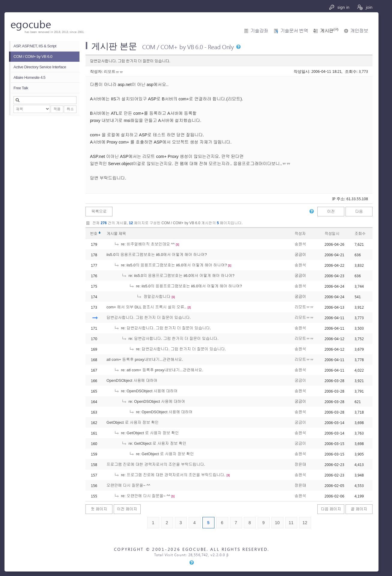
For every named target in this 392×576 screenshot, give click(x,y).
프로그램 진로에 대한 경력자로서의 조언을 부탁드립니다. (155, 464)
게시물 (116, 233)
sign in (339, 7)
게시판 (329, 30)
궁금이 (300, 380)
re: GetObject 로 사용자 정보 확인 (146, 433)
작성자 (300, 233)
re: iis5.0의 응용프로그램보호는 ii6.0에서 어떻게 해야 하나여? (170, 265)
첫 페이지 (99, 509)
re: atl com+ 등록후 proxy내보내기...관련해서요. (158, 370)
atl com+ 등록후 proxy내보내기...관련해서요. (144, 359)
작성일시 (332, 233)
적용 (57, 109)
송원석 (300, 244)
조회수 (360, 233)
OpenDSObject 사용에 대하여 (131, 380)
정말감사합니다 (153, 296)
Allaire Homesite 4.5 (29, 77)
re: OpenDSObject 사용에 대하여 (146, 391)
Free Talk (20, 88)
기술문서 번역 (294, 30)
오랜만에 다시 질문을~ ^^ (128, 485)
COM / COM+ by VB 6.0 (32, 56)
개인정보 (359, 30)
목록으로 (98, 211)
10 (277, 522)
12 (305, 522)
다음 (359, 211)
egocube (30, 24)
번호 (93, 233)
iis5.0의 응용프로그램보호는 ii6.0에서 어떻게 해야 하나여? (156, 254)
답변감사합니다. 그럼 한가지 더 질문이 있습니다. (148, 317)
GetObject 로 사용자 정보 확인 (132, 422)
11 (291, 522)
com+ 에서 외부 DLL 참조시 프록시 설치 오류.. (146, 307)
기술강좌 (259, 30)
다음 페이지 (331, 509)
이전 (331, 211)
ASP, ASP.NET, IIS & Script (34, 46)
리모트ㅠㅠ (113, 71)
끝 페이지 (359, 509)
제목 (122, 233)
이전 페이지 (127, 509)
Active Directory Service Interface (39, 67)
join (365, 7)
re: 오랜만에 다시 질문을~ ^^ (142, 496)
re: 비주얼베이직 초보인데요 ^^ (144, 244)
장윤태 (300, 464)
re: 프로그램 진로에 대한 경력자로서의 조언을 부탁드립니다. (169, 475)
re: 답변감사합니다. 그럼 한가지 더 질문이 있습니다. (162, 328)
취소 (70, 109)
